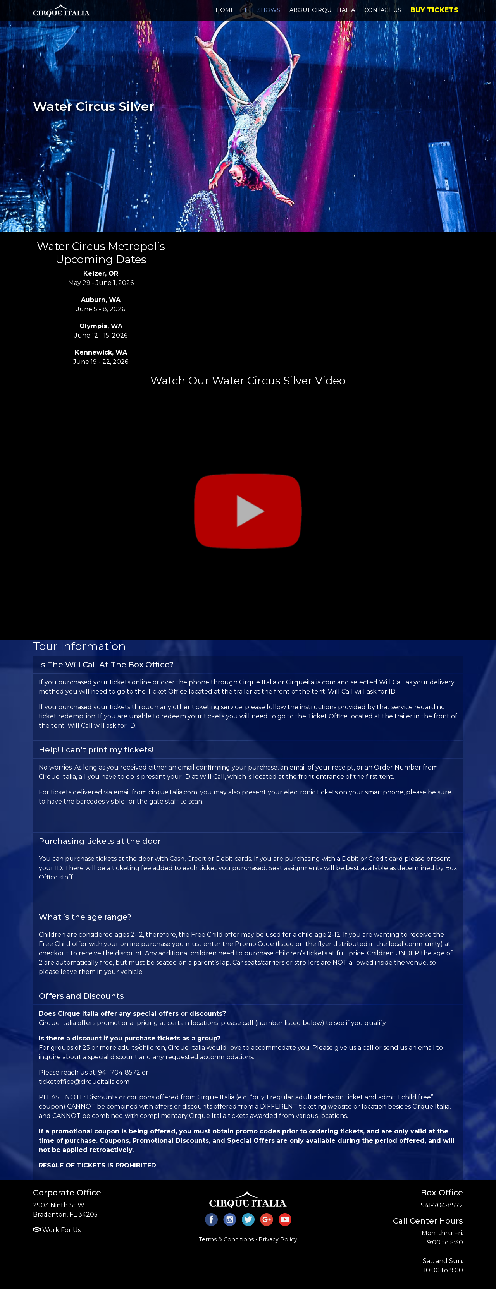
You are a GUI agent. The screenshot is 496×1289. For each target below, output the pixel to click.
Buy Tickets (434, 10)
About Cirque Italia (322, 10)
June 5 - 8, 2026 (100, 304)
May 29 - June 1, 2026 (101, 278)
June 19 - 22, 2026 (100, 357)
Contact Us (382, 10)
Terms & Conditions (226, 1239)
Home (224, 10)
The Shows (262, 10)
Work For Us (57, 1230)
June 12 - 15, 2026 (100, 330)
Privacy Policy (277, 1239)
